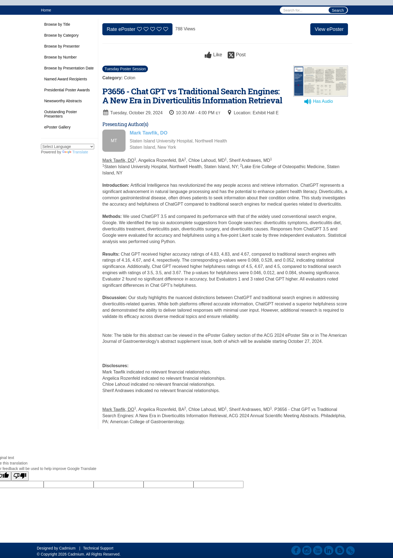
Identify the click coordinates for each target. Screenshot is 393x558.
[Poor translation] (20, 476)
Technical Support (98, 548)
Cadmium (67, 548)
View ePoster (329, 29)
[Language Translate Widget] (67, 146)
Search (338, 10)
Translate (75, 152)
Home (46, 10)
